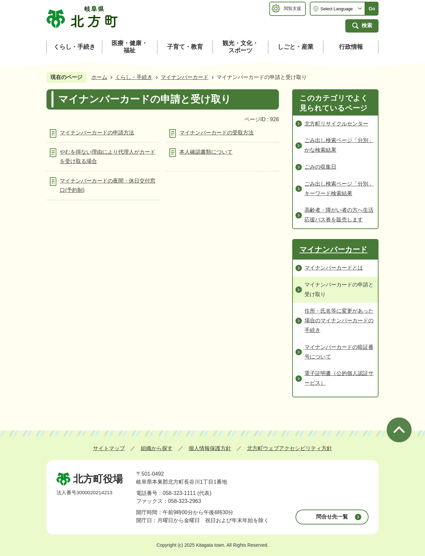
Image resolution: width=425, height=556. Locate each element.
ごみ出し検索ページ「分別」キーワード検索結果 (339, 188)
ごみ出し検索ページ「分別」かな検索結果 (339, 145)
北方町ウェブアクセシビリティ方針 (289, 448)
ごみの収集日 (320, 167)
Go (372, 8)
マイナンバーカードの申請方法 (97, 132)
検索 (367, 25)
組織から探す (157, 448)
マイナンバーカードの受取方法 (216, 132)
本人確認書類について (205, 152)
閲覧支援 (292, 8)
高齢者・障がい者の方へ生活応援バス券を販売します (339, 214)
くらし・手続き (133, 77)
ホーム (99, 77)
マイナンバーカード (185, 77)
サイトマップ (109, 448)
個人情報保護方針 (210, 448)
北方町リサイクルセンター (336, 123)
